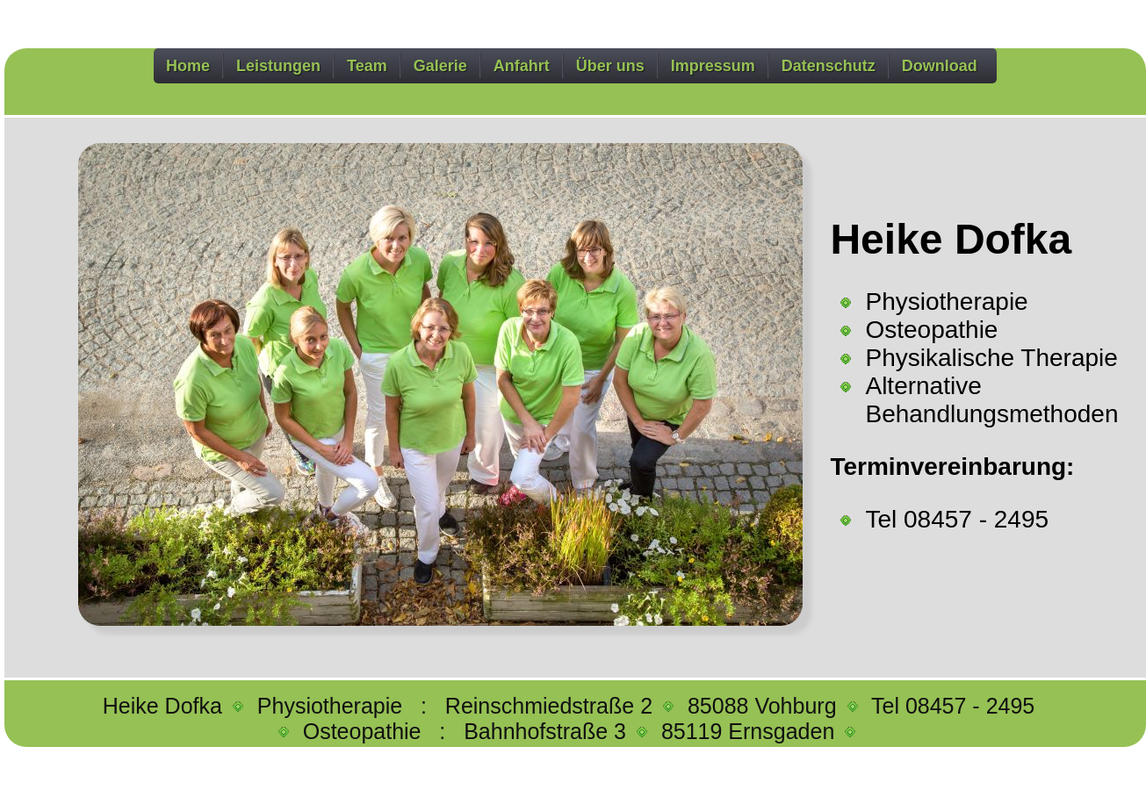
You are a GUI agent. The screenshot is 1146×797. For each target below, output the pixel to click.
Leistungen (278, 66)
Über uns (610, 66)
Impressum (713, 66)
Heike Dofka (165, 705)
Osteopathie (931, 329)
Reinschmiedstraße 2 (552, 705)
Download (939, 66)
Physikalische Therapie (991, 357)
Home (188, 66)
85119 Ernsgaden (750, 731)
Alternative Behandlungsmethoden (991, 399)
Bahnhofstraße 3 (548, 731)
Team (367, 66)
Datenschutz (829, 66)
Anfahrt (522, 66)
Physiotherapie (946, 301)
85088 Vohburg (765, 705)
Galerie (440, 66)
